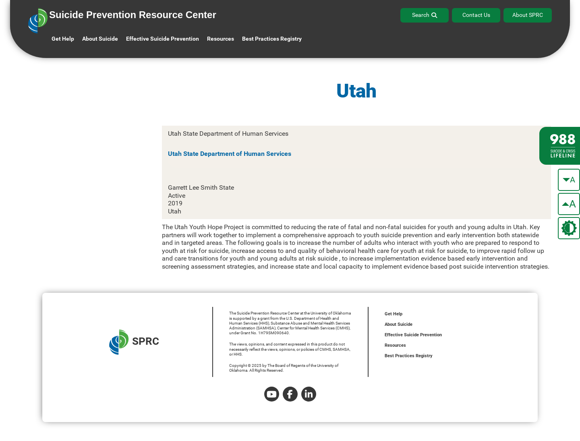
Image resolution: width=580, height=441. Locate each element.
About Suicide (100, 38)
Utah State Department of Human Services (229, 153)
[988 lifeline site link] (559, 146)
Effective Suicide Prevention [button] (162, 38)
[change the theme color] (569, 228)
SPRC (134, 342)
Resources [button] (220, 38)
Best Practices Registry (272, 38)
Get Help (63, 38)
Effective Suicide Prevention (413, 334)
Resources (395, 345)
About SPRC (527, 15)
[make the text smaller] (569, 180)
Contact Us (476, 15)
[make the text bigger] (569, 204)
